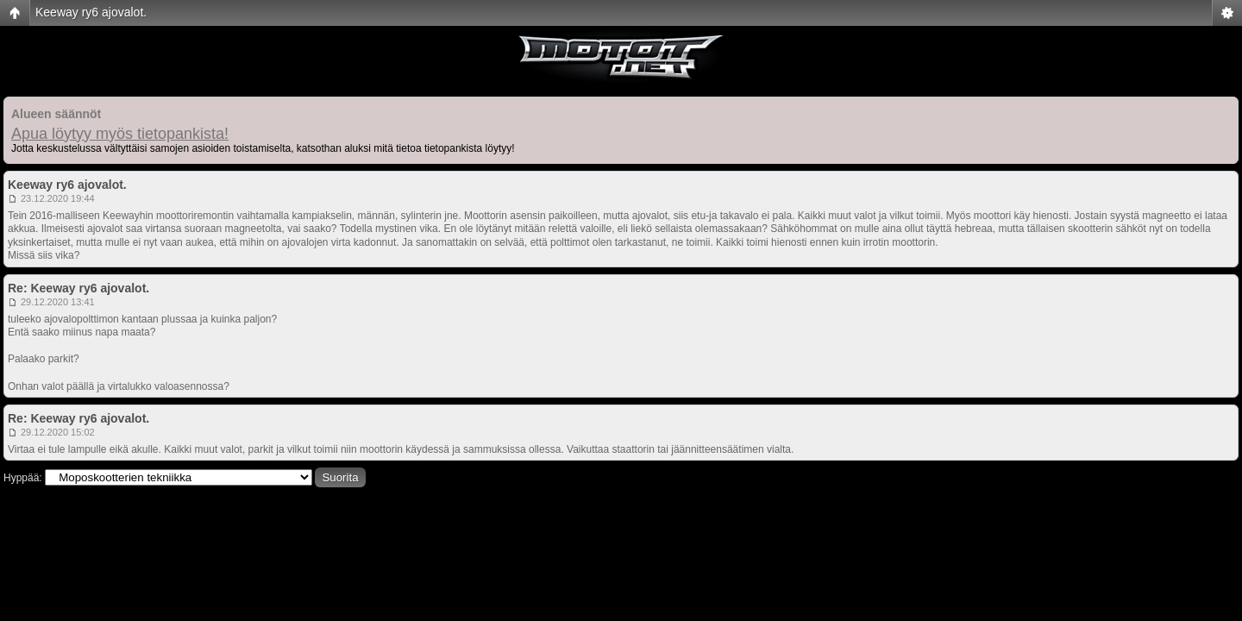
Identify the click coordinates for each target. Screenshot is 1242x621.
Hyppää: (22, 478)
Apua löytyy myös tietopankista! (120, 133)
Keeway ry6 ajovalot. (91, 12)
